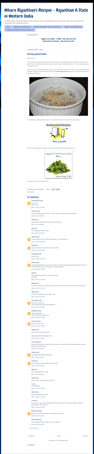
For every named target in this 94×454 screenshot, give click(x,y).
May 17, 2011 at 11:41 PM (38, 407)
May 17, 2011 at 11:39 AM (38, 279)
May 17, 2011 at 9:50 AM (37, 224)
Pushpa (33, 219)
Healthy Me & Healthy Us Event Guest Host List (19, 30)
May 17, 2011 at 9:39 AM (37, 216)
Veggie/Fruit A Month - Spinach (44, 148)
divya (32, 228)
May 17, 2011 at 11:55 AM (38, 288)
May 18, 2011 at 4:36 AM (37, 424)
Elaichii (33, 245)
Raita (32, 192)
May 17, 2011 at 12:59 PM (38, 326)
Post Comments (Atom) (62, 440)
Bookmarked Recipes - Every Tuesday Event (47, 27)
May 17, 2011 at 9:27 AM (37, 207)
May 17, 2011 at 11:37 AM (38, 259)
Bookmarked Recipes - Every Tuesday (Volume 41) (51, 119)
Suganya (33, 292)
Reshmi (63, 148)
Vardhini (33, 378)
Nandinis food (35, 411)
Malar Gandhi (34, 419)
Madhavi (33, 330)
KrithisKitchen (34, 311)
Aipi (74, 119)
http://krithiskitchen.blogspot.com (40, 315)
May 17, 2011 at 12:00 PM (38, 297)
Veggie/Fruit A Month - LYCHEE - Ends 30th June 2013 (58, 39)
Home (8, 27)
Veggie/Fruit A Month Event (22, 27)
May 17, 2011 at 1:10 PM (37, 338)
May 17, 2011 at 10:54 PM (38, 388)
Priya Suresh (34, 321)
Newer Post (32, 436)
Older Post (85, 436)
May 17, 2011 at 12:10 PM (38, 307)
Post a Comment (34, 428)
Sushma (85, 69)
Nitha (32, 369)
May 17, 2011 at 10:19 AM (38, 250)
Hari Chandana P (35, 200)
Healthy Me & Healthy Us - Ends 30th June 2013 (58, 41)
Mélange (33, 283)
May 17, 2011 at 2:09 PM (37, 348)
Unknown (33, 237)
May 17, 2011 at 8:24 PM (37, 374)
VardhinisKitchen (35, 386)
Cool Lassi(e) (34, 342)
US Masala (34, 277)
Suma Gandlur (35, 300)
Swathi (33, 361)
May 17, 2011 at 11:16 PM (38, 397)
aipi (32, 273)
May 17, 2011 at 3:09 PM (37, 366)
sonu (32, 400)
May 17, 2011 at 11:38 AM (38, 269)
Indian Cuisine (35, 205)
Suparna (33, 392)
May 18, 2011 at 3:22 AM (37, 416)
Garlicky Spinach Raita (61, 71)
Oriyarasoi (34, 211)
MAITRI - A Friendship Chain (73, 27)
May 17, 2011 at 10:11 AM (38, 241)
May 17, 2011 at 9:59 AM (37, 233)
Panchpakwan (35, 254)
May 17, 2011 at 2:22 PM (37, 357)
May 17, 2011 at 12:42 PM (38, 317)
